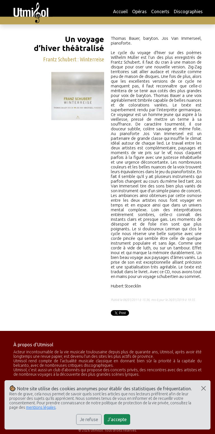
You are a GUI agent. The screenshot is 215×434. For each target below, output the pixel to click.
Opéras (139, 11)
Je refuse (89, 419)
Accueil (120, 11)
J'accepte (117, 419)
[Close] (203, 388)
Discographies (188, 11)
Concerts (160, 11)
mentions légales (41, 407)
